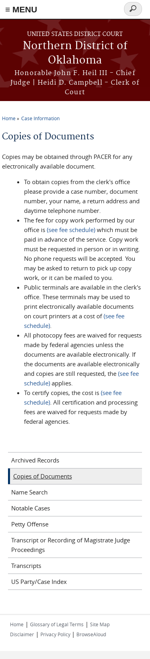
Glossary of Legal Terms (57, 624)
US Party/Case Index (39, 582)
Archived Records (35, 460)
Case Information (40, 118)
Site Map (100, 624)
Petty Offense (29, 524)
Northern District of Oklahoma (75, 53)
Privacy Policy (56, 634)
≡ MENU (21, 9)
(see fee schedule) (71, 230)
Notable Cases (30, 508)
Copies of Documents (42, 476)
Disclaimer (22, 634)
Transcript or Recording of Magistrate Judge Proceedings (70, 545)
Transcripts (26, 566)
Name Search (29, 492)
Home (9, 118)
